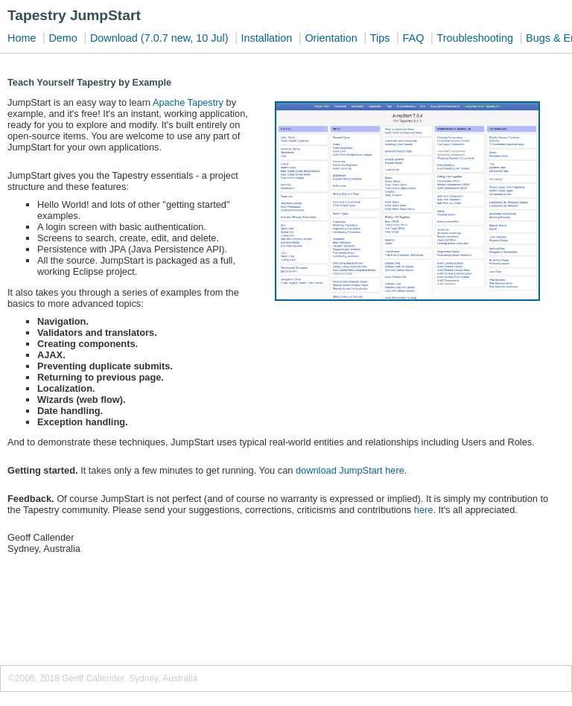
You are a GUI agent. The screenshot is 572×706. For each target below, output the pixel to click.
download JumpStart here (350, 470)
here (423, 509)
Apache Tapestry (188, 102)
